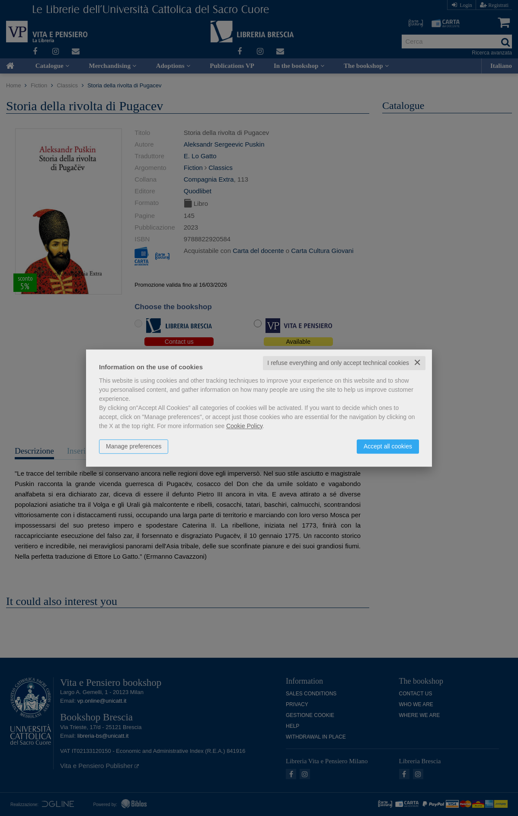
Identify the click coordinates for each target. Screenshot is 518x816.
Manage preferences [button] (133, 446)
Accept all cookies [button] (388, 446)
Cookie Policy (244, 425)
